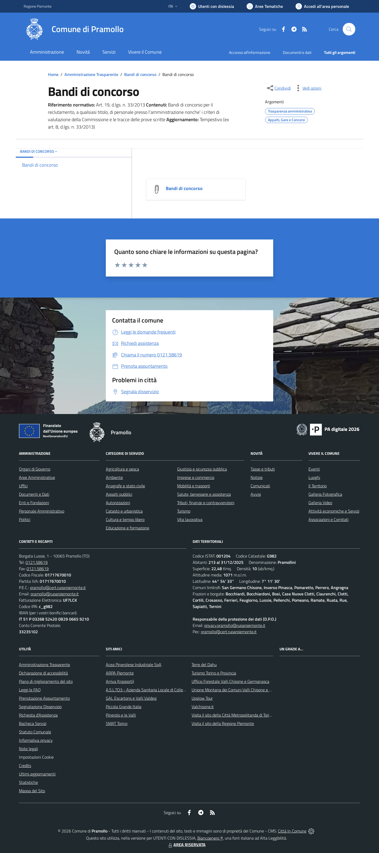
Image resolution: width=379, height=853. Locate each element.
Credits (25, 765)
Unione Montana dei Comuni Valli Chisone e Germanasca (241, 690)
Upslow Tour (202, 698)
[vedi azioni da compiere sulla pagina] (307, 88)
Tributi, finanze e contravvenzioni (205, 502)
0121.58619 (37, 562)
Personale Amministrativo (41, 511)
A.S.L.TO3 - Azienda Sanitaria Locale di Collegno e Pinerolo (157, 690)
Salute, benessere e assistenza (204, 494)
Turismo (183, 511)
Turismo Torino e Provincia (214, 673)
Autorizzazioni (118, 502)
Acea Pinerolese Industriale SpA (133, 664)
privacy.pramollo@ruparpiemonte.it (234, 625)
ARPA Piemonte (120, 673)
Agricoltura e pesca (122, 469)
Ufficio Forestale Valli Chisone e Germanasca (230, 681)
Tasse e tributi (263, 469)
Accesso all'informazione (249, 52)
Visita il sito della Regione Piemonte (223, 723)
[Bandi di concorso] (157, 188)
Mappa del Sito (32, 791)
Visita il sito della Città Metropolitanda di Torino (232, 715)
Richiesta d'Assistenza (38, 715)
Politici (24, 519)
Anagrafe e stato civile (125, 486)
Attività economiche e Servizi (333, 511)
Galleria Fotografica (325, 494)
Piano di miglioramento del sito (46, 681)
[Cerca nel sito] (349, 29)
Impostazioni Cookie (36, 757)
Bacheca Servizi (32, 723)
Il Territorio (317, 486)
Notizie (257, 477)
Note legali (28, 748)
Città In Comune (292, 831)
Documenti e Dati (34, 494)
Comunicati (260, 486)
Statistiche (28, 782)
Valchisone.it (203, 706)
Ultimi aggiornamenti (37, 774)
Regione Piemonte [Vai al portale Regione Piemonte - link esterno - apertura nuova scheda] (38, 6)
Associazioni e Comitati (328, 519)
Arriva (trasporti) (120, 681)
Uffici (23, 486)
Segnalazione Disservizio (40, 706)
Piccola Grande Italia (123, 706)
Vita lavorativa (189, 519)
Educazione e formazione (127, 528)
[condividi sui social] (278, 88)
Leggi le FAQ (30, 690)
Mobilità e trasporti (193, 486)
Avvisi (256, 494)
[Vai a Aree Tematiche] (264, 6)
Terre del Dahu (204, 664)
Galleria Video (320, 502)
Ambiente (114, 477)
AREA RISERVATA (186, 844)
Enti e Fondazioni (34, 502)
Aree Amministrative (37, 477)
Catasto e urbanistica (124, 511)
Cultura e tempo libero (125, 519)
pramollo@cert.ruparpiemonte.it (58, 587)
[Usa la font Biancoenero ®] (211, 6)
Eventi (314, 469)
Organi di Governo (34, 469)
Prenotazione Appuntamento (44, 698)
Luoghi (314, 477)
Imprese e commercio (195, 477)
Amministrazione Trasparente (91, 74)
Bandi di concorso (140, 74)
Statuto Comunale (35, 732)
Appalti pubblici (119, 494)
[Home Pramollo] (74, 29)
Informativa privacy (36, 740)
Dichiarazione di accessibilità (43, 673)
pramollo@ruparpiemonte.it (55, 594)
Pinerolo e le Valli (121, 715)
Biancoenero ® (210, 838)
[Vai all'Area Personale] (322, 6)
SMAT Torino (116, 723)
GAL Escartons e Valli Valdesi (131, 698)
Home (53, 74)
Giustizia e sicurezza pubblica (202, 469)
